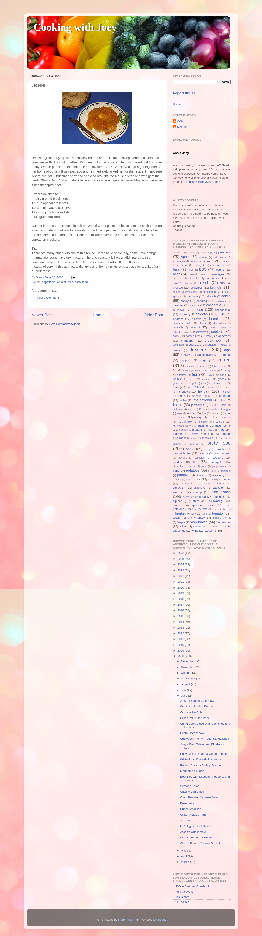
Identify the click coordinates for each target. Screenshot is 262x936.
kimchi (191, 409)
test (215, 509)
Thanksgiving (183, 513)
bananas (218, 265)
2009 (181, 650)
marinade (226, 417)
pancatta (222, 438)
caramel (178, 305)
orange (226, 433)
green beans (179, 383)
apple (185, 257)
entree (224, 360)
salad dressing (188, 483)
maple (211, 417)
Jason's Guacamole (193, 831)
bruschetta (209, 291)
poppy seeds (219, 466)
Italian (177, 405)
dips (70, 282)
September (188, 678)
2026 (181, 553)
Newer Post (42, 315)
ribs (188, 479)
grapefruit (207, 379)
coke (223, 327)
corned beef (193, 336)
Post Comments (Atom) (64, 324)
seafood (178, 492)
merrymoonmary (128, 919)
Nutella (210, 429)
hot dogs (196, 396)
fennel (203, 366)
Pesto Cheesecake (192, 733)
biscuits (177, 278)
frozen (183, 374)
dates (224, 344)
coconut (195, 327)
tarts (204, 509)
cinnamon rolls (182, 323)
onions (208, 433)
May (184, 850)
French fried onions (205, 370)
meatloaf (203, 421)
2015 (181, 616)
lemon (191, 413)
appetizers (48, 282)
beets (202, 274)
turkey (201, 517)
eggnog (226, 354)
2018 (181, 599)
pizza (192, 466)
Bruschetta (187, 803)
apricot (61, 282)
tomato (217, 513)
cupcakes (195, 344)
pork (176, 470)
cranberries (223, 336)
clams (202, 323)
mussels (183, 429)
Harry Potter (193, 387)
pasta (190, 449)
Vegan (181, 522)
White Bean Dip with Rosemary (200, 759)
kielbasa (178, 409)
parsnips (193, 443)
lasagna (226, 409)
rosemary (213, 479)
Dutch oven (205, 354)
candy (185, 301)
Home (98, 315)
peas (228, 453)
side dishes (221, 492)
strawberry (216, 501)
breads (204, 283)
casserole (213, 305)
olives (195, 434)
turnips (215, 518)
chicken (202, 314)
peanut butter (182, 453)
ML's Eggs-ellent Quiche (196, 826)
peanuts (203, 453)
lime (204, 413)
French (186, 370)
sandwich (179, 487)
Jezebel (185, 820)
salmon (207, 483)
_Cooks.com (181, 896)
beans (220, 269)
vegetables (198, 522)
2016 (181, 610)
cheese (197, 309)
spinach (219, 496)
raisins (203, 475)
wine (195, 530)
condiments (199, 332)
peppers (217, 457)
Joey (180, 120)
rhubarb (177, 479)
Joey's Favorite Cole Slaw (197, 700)
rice (198, 479)
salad (227, 479)
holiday (203, 391)
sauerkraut (200, 487)
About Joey (181, 153)
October (186, 672)
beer (191, 274)
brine (223, 283)
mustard (197, 429)
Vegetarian (223, 522)
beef (176, 274)
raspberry (218, 475)
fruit (195, 374)
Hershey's (183, 391)
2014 (181, 621)
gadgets (211, 375)
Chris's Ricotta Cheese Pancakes (202, 843)
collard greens (180, 332)
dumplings (186, 355)
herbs (210, 387)
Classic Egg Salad (192, 791)
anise (192, 252)
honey (181, 395)
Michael (182, 126)
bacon (210, 261)
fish (175, 370)
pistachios (178, 466)
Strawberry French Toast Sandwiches (204, 738)
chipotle (196, 319)
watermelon (212, 526)
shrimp (197, 492)
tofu (205, 513)
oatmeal (178, 433)
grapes (222, 379)
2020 (181, 587)
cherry (183, 314)
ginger (192, 379)
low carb (215, 413)
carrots (194, 305)
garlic (223, 374)
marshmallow (185, 421)
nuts (222, 429)
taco (194, 509)
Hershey (226, 387)
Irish (223, 400)
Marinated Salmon (192, 771)
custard (212, 344)
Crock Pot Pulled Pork (194, 718)
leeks (179, 413)
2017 (181, 604)
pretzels (212, 470)
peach (220, 449)
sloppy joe (188, 497)
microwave (178, 425)
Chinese (178, 319)
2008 (181, 656)
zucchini (210, 530)
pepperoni (200, 457)
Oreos (182, 438)
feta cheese (219, 366)
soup (202, 496)
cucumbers (178, 344)
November (188, 667)
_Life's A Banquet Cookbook (191, 886)
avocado (196, 261)
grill (194, 383)
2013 (181, 627)
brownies (196, 287)
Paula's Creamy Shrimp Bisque (200, 765)
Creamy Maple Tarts (193, 814)
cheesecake (223, 309)
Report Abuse (184, 93)
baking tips (200, 265)
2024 (181, 564)
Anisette (204, 252)
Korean (203, 409)
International (202, 400)
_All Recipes (181, 901)
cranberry (187, 340)
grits (203, 383)
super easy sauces (202, 505)
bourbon (188, 283)
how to (209, 395)
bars (176, 269)
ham (176, 387)
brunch (215, 287)
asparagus (179, 261)
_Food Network (183, 891)
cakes (226, 296)
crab (208, 336)
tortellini (177, 517)
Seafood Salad (190, 786)
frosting (226, 370)
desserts (198, 349)
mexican (218, 421)
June (184, 695)
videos (183, 526)
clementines (219, 323)
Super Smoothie (190, 809)
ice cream (224, 395)
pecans (182, 457)
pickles (177, 462)
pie (195, 462)
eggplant (186, 360)
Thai (224, 509)
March (185, 862)
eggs (203, 360)
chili (221, 314)
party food (81, 282)
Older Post (153, 315)
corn (176, 336)
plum (203, 466)
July (184, 690)
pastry (207, 449)
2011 (181, 639)
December (188, 661)
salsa (220, 483)
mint (191, 425)
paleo (194, 438)
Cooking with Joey (75, 27)
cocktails (178, 327)
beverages (217, 274)
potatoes (192, 470)
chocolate (215, 319)
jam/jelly (196, 405)
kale (223, 405)
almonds (178, 252)
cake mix (211, 296)
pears (217, 453)
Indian (183, 400)
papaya (176, 443)
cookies (217, 332)
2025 (181, 558)
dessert (177, 350)
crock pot (213, 340)
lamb (213, 409)
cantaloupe (220, 301)
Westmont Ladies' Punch (196, 706)
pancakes (207, 438)
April (184, 856)
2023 (181, 570)
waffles (197, 526)
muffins (203, 425)
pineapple (216, 462)
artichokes (220, 257)
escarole (189, 366)
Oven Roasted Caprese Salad (199, 797)
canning (202, 301)
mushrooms (223, 425)
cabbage (192, 296)
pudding (226, 470)
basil (191, 270)
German (177, 379)
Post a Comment (48, 297)
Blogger (162, 919)
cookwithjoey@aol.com (204, 181)
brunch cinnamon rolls (185, 292)
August (186, 684)
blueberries (212, 278)
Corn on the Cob (191, 712)
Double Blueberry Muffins (196, 837)
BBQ (203, 269)
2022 (181, 576)
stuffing (177, 505)
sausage (218, 487)
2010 (181, 645)
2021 (181, 581)
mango (198, 417)
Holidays (225, 391)
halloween (217, 383)
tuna (189, 517)
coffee (212, 327)
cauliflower (179, 309)
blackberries (192, 278)
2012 (181, 633)
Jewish (213, 405)
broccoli (178, 287)
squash (177, 501)
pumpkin (183, 475)
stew (196, 501)
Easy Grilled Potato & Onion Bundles (204, 753)
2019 (181, 593)
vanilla (227, 517)
